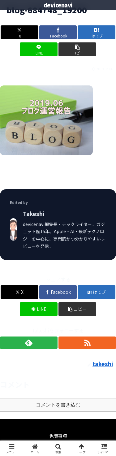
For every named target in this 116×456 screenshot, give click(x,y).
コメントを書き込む (58, 404)
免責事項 (58, 436)
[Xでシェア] (19, 32)
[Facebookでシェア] (58, 32)
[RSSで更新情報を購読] (87, 343)
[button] (77, 49)
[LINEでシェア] (39, 49)
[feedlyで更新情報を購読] (29, 343)
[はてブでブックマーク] (96, 32)
